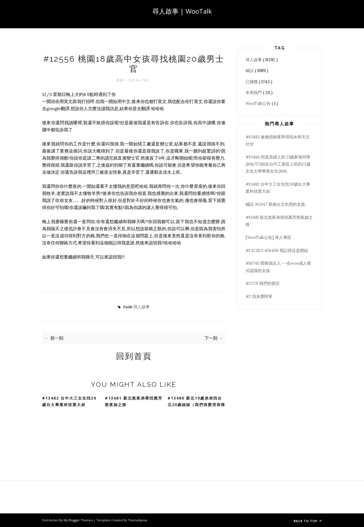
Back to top (308, 521)
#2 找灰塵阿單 (259, 296)
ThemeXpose (137, 520)
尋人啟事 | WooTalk (182, 11)
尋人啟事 (141, 306)
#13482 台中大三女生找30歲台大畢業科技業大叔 (69, 401)
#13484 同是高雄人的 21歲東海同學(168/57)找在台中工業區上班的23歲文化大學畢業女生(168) (278, 164)
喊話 (250, 70)
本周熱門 (254, 92)
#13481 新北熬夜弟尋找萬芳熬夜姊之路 (133, 401)
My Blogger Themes (78, 520)
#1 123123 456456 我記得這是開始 (277, 250)
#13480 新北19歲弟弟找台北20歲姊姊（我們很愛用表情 (196, 401)
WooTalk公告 (259, 103)
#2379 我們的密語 (263, 283)
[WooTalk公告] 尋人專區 (268, 237)
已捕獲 (252, 81)
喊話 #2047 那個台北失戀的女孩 (275, 204)
